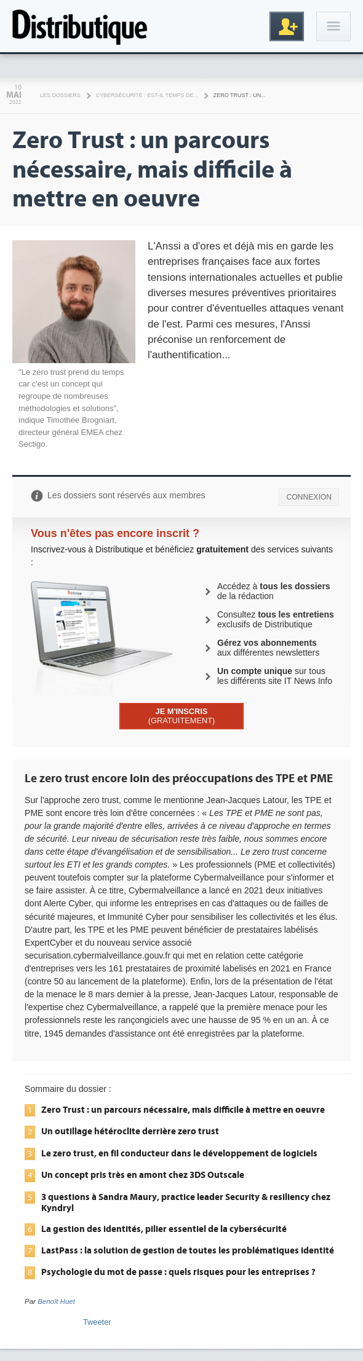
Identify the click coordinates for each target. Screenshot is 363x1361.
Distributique (80, 26)
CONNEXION (309, 497)
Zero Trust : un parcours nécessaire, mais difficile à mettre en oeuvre (183, 1109)
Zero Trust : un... (239, 95)
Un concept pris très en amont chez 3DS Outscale (142, 1174)
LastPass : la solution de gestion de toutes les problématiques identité (187, 1250)
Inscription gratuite (286, 26)
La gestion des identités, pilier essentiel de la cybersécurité (164, 1228)
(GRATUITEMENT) (181, 716)
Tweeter (97, 1322)
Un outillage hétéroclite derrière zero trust (130, 1131)
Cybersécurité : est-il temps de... (147, 95)
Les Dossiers (60, 95)
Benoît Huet (56, 1301)
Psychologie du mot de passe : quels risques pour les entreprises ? (178, 1271)
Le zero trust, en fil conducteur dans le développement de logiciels (179, 1153)
